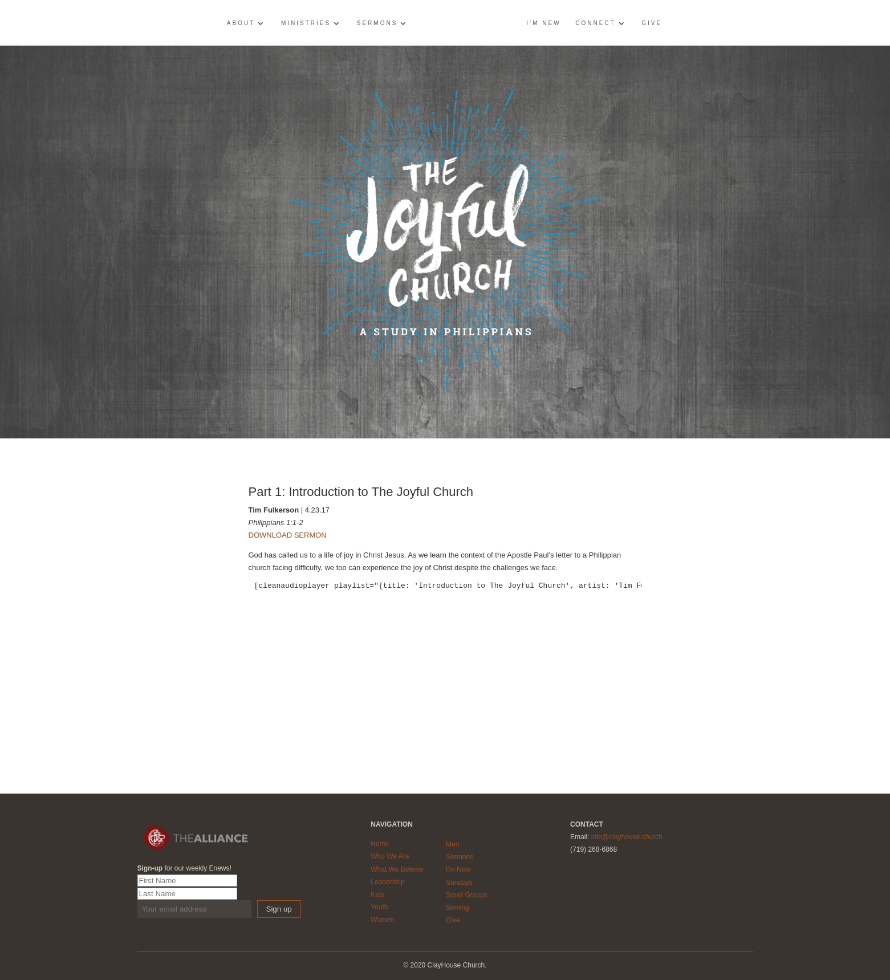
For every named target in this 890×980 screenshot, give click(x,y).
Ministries (306, 23)
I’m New (543, 23)
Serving (457, 908)
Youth (379, 907)
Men (452, 844)
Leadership (387, 882)
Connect (595, 23)
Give (651, 23)
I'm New (458, 869)
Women (382, 920)
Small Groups (466, 895)
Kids (377, 894)
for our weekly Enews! (184, 868)
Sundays (459, 883)
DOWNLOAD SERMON (288, 535)
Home (380, 844)
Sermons (377, 23)
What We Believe (397, 869)
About (241, 23)
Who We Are (390, 856)
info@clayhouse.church (627, 837)
